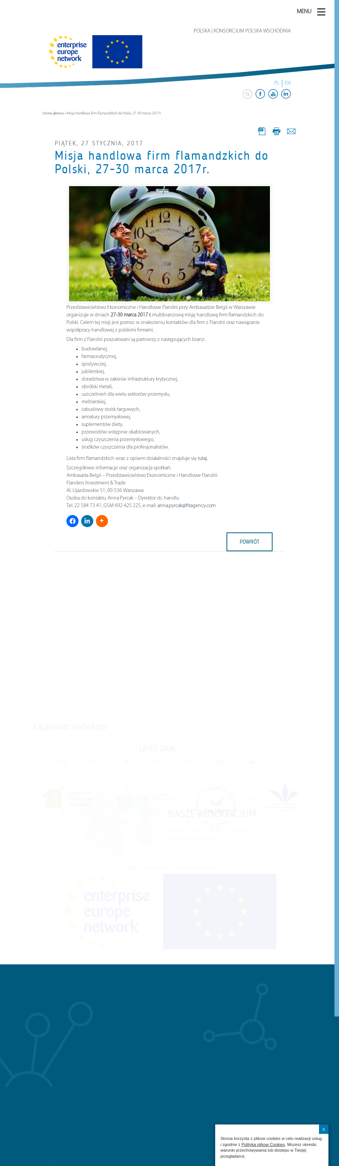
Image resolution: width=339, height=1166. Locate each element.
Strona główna (53, 113)
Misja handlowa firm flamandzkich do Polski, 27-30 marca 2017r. (161, 162)
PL (276, 83)
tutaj (202, 458)
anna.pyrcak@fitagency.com (186, 506)
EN (288, 83)
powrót (249, 541)
